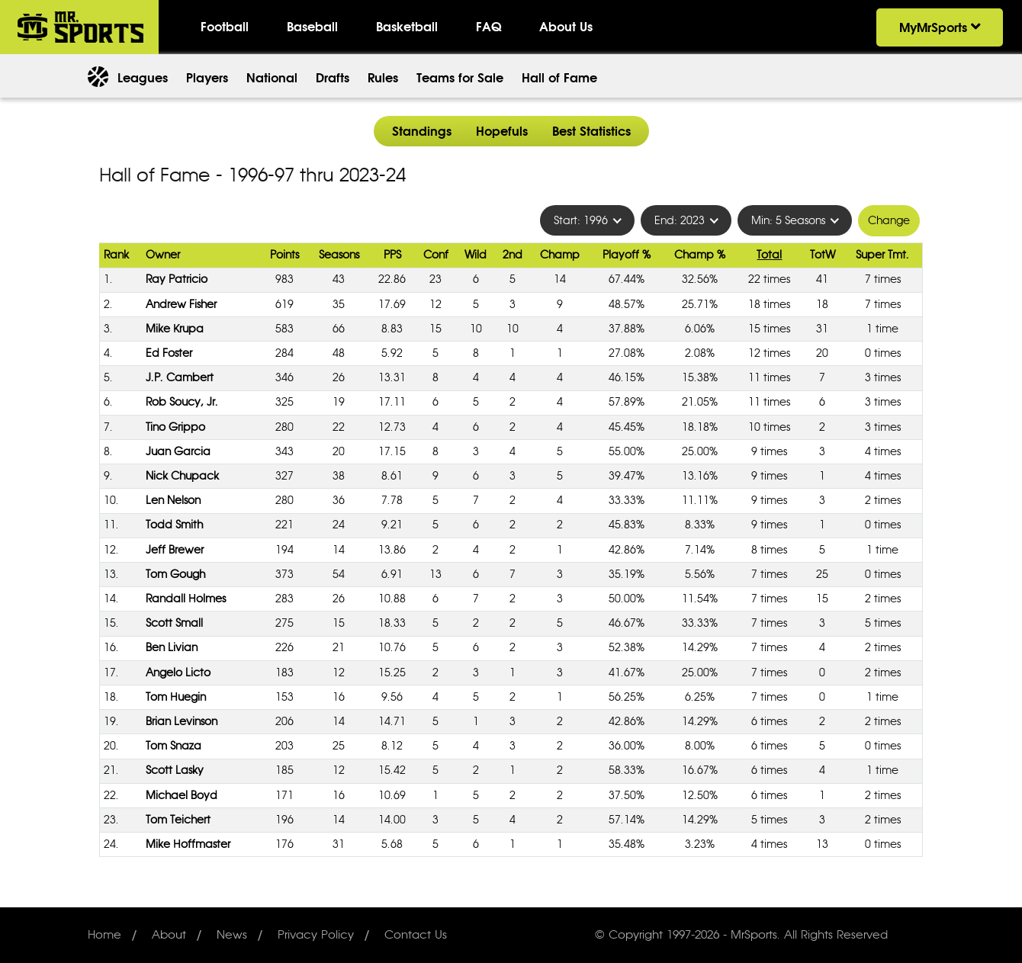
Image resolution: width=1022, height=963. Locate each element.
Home (104, 935)
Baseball (312, 26)
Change (889, 220)
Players (207, 77)
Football (225, 26)
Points (284, 255)
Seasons (339, 255)
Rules (383, 77)
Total (769, 255)
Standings (422, 131)
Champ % (699, 255)
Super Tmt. (882, 255)
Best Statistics (591, 131)
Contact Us (415, 935)
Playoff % (627, 255)
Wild (475, 255)
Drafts (332, 77)
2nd (512, 255)
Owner (163, 255)
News (232, 935)
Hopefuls (502, 131)
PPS (392, 255)
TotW (822, 255)
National (271, 77)
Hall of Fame (559, 77)
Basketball (407, 26)
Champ (560, 255)
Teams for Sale (459, 77)
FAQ (488, 26)
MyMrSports (939, 27)
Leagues (142, 77)
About (169, 935)
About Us (566, 26)
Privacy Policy (316, 935)
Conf (435, 255)
